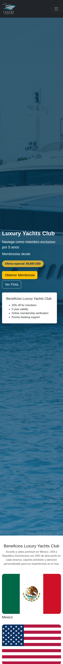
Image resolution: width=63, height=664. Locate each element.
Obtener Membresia (20, 275)
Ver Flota (11, 284)
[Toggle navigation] (56, 8)
